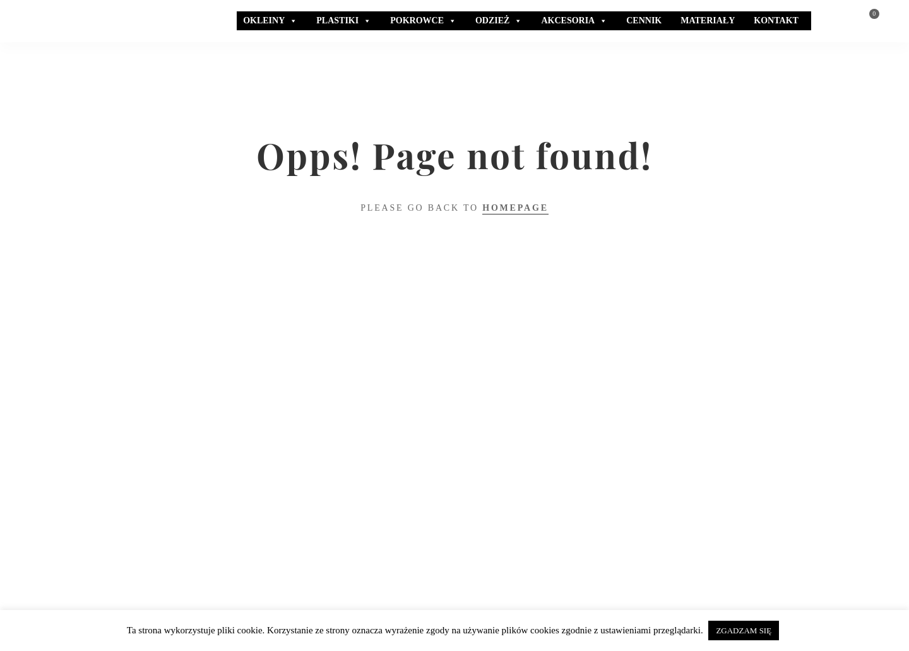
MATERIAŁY (707, 20)
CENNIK (644, 20)
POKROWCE (423, 20)
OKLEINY (270, 20)
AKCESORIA (574, 20)
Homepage (515, 208)
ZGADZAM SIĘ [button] (743, 630)
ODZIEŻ (498, 20)
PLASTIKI (343, 20)
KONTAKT (776, 20)
